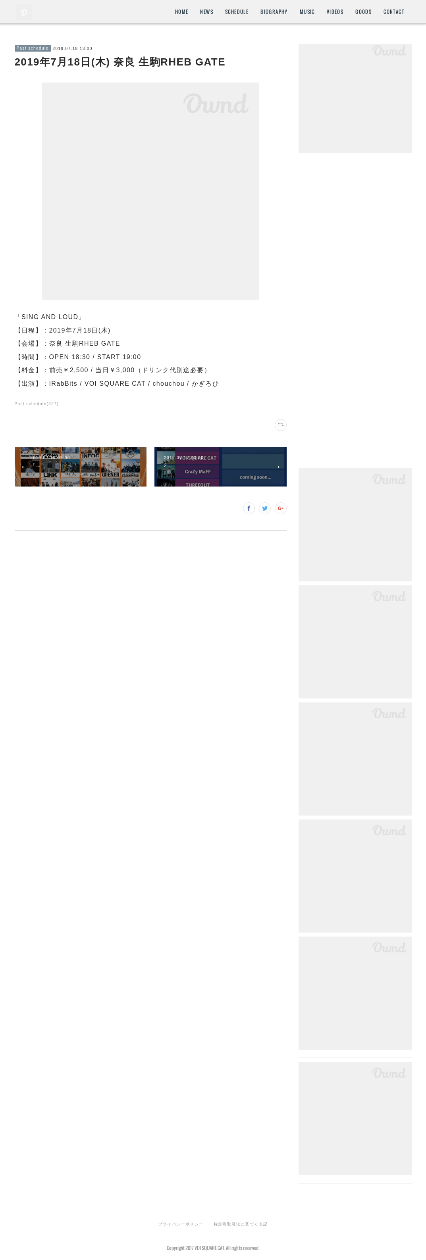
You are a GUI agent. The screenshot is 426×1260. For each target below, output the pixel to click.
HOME (182, 11)
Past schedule (33, 48)
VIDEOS (335, 11)
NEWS (206, 11)
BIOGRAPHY (274, 11)
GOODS (363, 11)
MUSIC (307, 11)
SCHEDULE (237, 11)
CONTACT (394, 11)
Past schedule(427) (37, 404)
